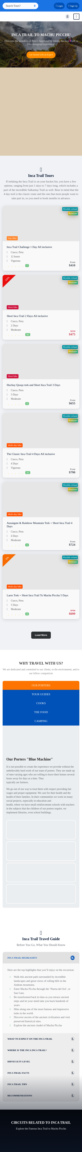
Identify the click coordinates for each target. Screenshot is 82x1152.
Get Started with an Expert (41, 54)
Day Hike (12, 238)
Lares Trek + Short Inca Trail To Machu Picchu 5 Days (37, 595)
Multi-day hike (14, 445)
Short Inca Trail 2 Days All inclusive (27, 316)
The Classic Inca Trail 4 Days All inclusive (31, 454)
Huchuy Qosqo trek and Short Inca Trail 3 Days (33, 385)
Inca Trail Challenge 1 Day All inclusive (29, 247)
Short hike (12, 307)
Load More (41, 635)
